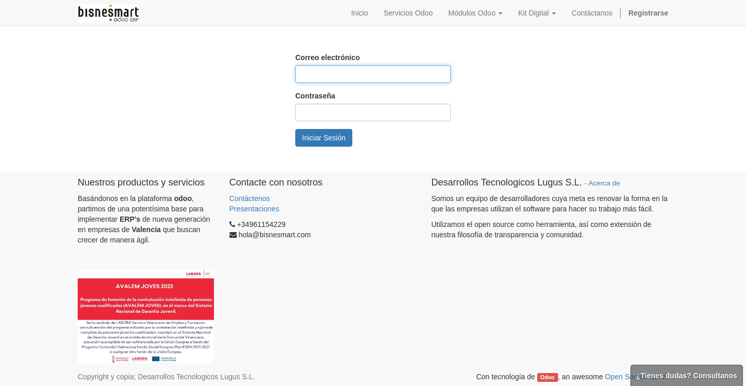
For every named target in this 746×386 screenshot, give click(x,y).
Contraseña (315, 96)
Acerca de (604, 183)
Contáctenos (250, 198)
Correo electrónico (327, 57)
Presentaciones (254, 209)
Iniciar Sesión (324, 138)
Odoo (547, 377)
